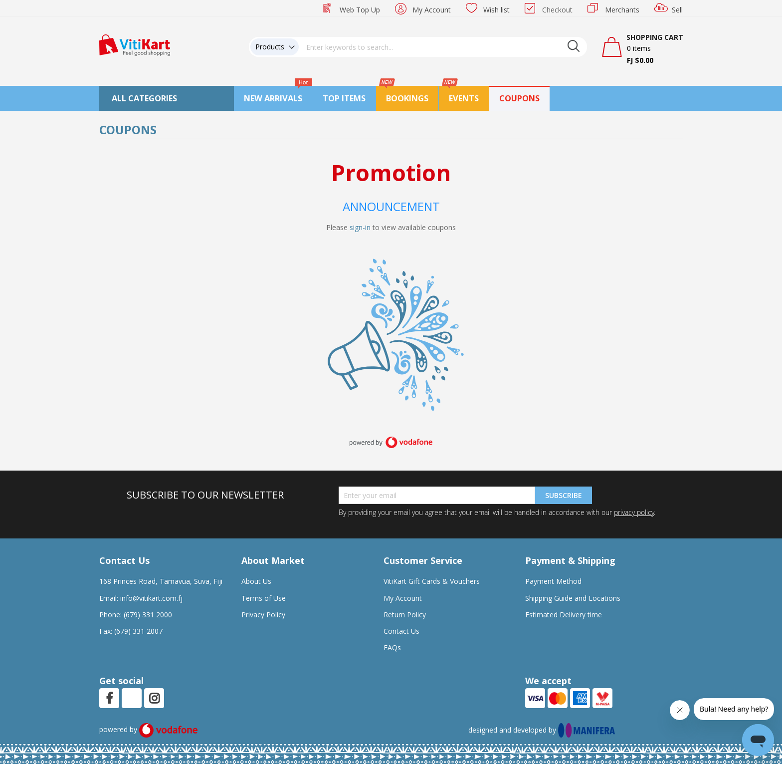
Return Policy (405, 614)
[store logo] (134, 44)
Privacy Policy (263, 614)
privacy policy (634, 512)
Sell (677, 9)
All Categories (144, 98)
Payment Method (553, 581)
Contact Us (401, 631)
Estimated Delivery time (563, 614)
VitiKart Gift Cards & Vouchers (432, 581)
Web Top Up (360, 9)
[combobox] (443, 47)
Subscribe (563, 495)
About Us (256, 581)
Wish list (496, 9)
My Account (431, 9)
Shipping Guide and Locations (572, 598)
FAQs (392, 647)
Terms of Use (263, 598)
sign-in (360, 227)
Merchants (622, 9)
